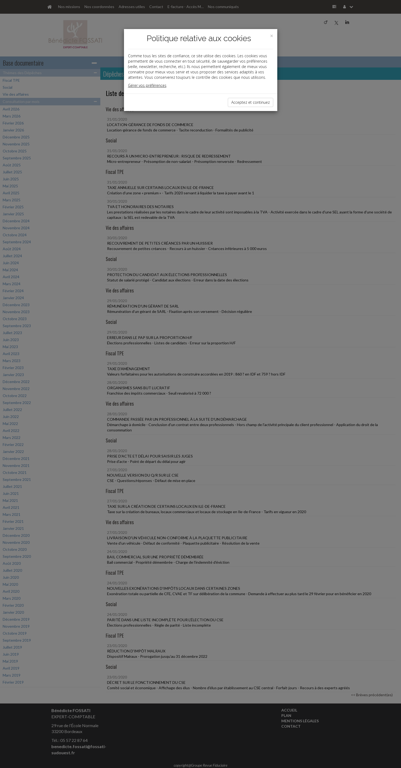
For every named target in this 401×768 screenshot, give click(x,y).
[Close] (271, 36)
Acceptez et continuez (250, 102)
